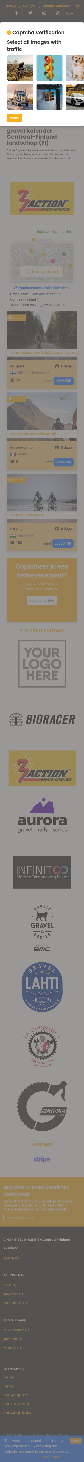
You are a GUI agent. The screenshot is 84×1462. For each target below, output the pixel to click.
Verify (14, 118)
